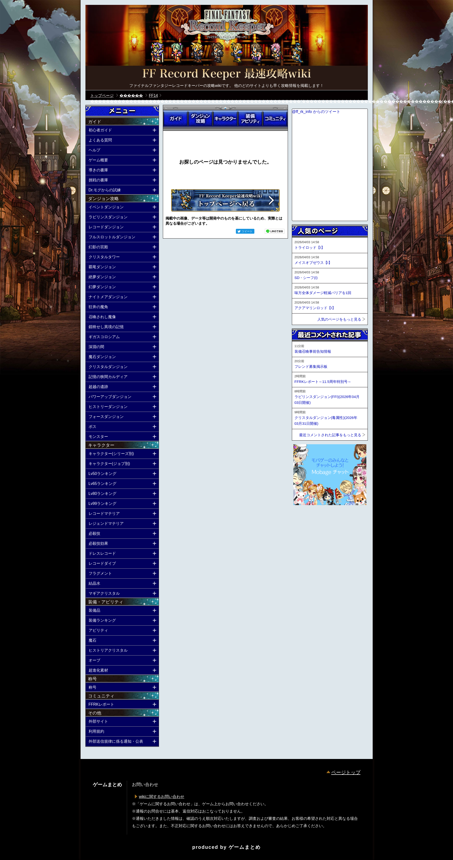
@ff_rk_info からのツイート (316, 112)
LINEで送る (275, 231)
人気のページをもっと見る (339, 319)
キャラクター (225, 118)
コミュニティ (275, 118)
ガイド (175, 118)
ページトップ (346, 772)
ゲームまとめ (245, 847)
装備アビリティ (250, 118)
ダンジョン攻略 (200, 118)
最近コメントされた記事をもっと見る (330, 435)
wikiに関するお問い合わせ (162, 797)
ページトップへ (304, 518)
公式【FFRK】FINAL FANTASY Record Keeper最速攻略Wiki (226, 74)
